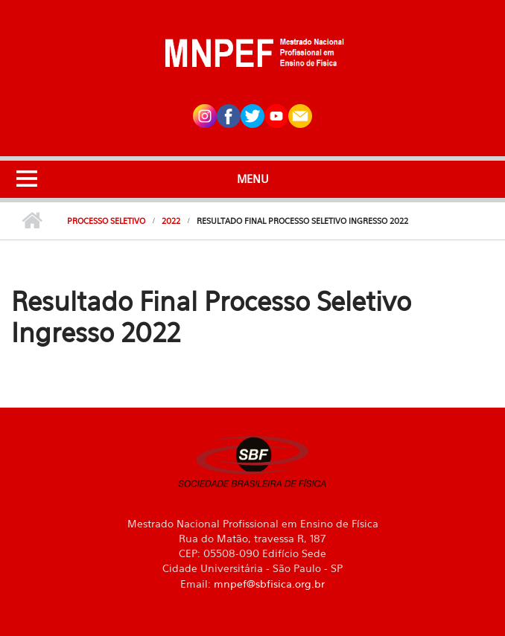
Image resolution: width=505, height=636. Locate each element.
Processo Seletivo (106, 221)
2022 (171, 221)
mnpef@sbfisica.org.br (269, 583)
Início (31, 221)
